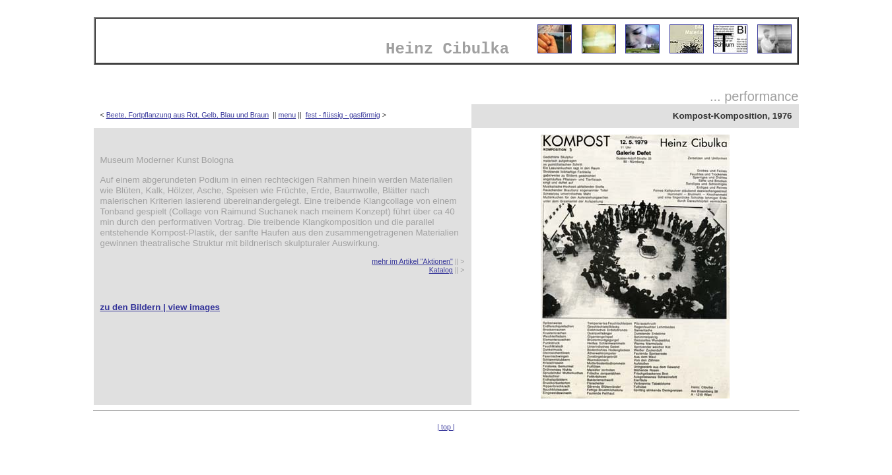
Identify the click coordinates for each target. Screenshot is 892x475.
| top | (445, 427)
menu (287, 115)
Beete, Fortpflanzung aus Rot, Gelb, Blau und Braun (187, 115)
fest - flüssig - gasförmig (343, 115)
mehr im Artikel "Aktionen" (412, 261)
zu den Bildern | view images (160, 307)
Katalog (441, 270)
